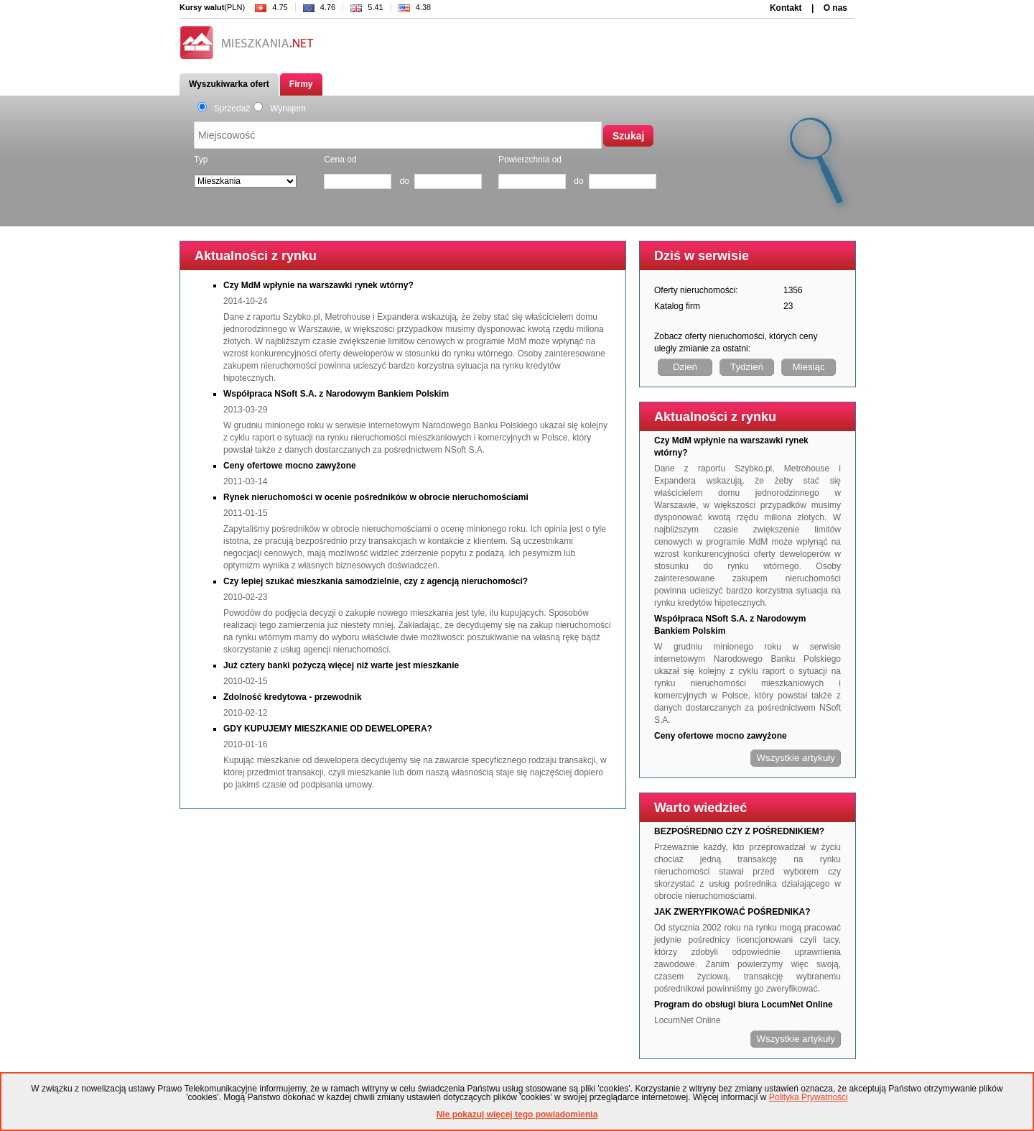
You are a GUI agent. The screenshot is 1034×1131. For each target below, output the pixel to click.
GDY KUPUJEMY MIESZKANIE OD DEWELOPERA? (327, 729)
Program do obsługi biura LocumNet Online (743, 1005)
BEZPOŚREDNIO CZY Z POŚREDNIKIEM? (739, 831)
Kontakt (786, 8)
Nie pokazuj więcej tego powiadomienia (517, 1114)
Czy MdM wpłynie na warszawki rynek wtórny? (318, 285)
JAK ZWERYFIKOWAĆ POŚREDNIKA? (732, 912)
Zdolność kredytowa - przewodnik (292, 697)
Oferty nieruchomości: (696, 290)
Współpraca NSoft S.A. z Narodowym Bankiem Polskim (336, 394)
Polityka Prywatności (808, 1097)
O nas (835, 8)
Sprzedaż (223, 108)
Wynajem (279, 108)
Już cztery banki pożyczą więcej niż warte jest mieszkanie (341, 665)
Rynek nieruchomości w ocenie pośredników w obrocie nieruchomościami (375, 497)
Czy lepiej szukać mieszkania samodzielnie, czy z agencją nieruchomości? (375, 581)
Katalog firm (677, 306)
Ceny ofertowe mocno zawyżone (289, 466)
